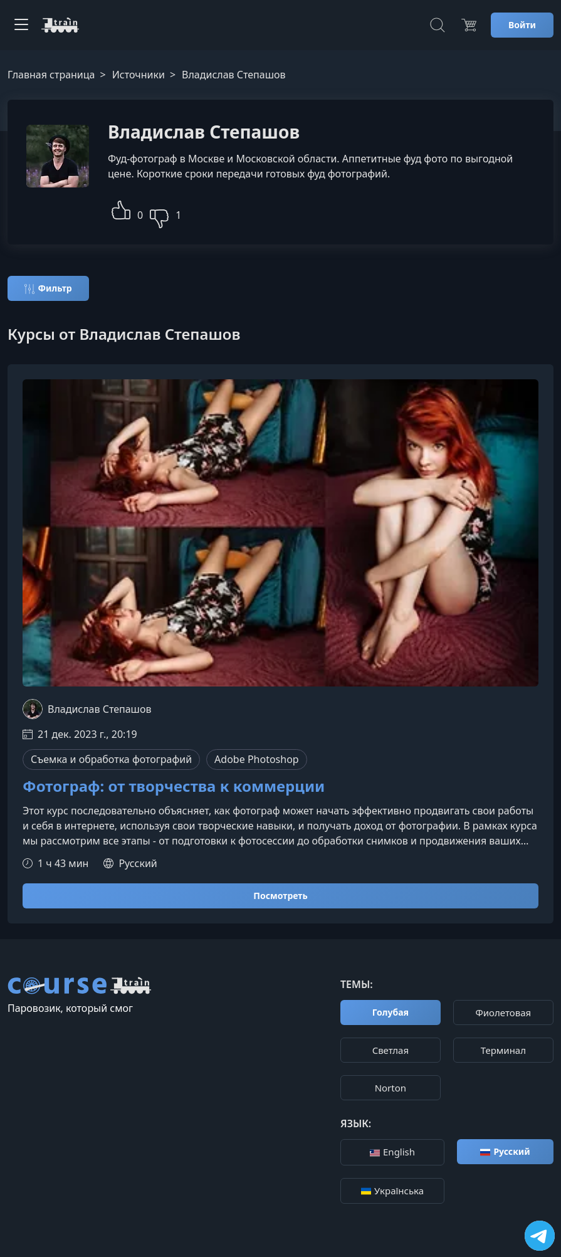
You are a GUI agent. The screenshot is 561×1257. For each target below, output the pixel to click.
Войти (522, 25)
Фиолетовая (504, 1012)
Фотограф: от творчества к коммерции (174, 786)
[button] (121, 208)
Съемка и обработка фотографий (111, 759)
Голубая (390, 1012)
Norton (390, 1087)
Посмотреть (280, 896)
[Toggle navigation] (21, 25)
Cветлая (390, 1050)
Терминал (503, 1050)
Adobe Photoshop (256, 759)
